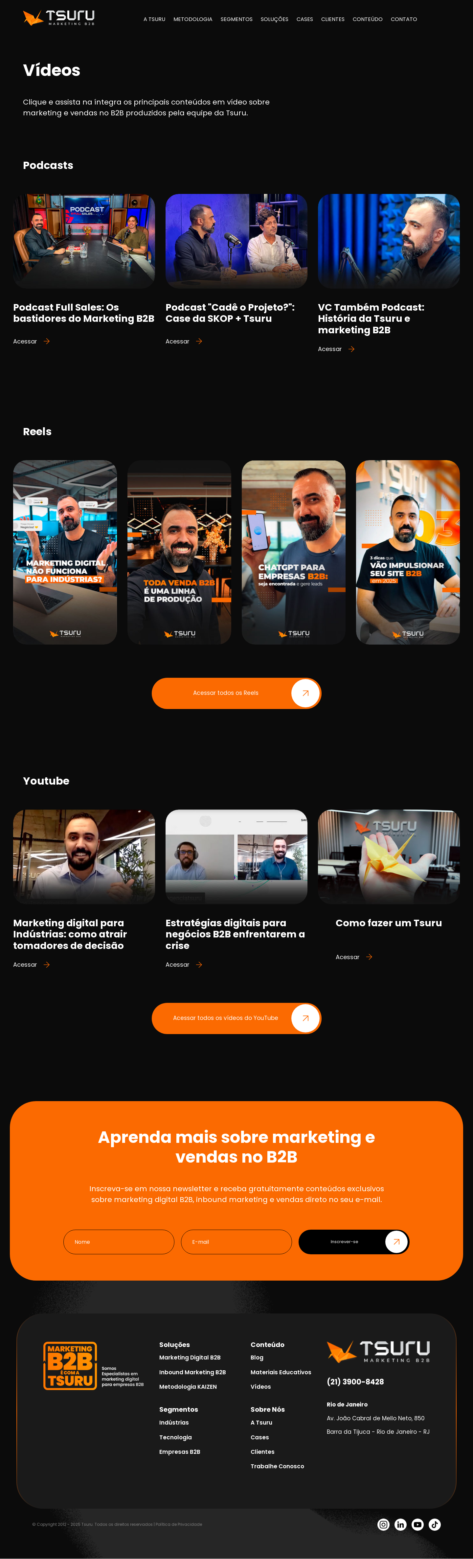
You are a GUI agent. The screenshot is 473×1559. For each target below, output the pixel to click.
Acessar (31, 341)
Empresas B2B (179, 1452)
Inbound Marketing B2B (192, 1373)
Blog (257, 1358)
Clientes (263, 1452)
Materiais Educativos (281, 1373)
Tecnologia (175, 1438)
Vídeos (261, 1387)
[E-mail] (236, 1242)
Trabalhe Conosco (277, 1467)
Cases (260, 1438)
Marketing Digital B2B (190, 1358)
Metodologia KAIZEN (188, 1387)
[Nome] (118, 1242)
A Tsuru (261, 1423)
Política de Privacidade (179, 1524)
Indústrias (174, 1423)
